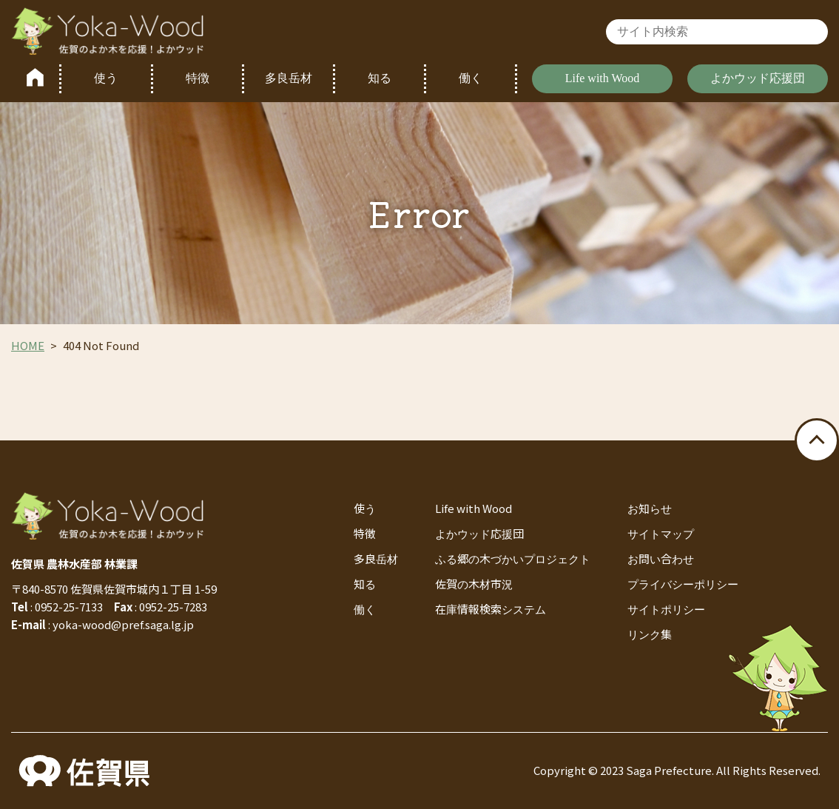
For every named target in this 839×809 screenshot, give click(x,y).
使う (106, 78)
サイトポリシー (666, 609)
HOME (27, 345)
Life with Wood (602, 78)
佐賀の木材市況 (474, 583)
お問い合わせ (660, 558)
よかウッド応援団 (757, 78)
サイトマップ (660, 533)
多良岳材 (288, 78)
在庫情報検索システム (490, 609)
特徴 (197, 78)
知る (379, 78)
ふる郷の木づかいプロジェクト (512, 558)
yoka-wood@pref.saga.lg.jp (123, 624)
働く (470, 78)
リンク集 (649, 634)
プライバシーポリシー (682, 583)
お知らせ (649, 508)
